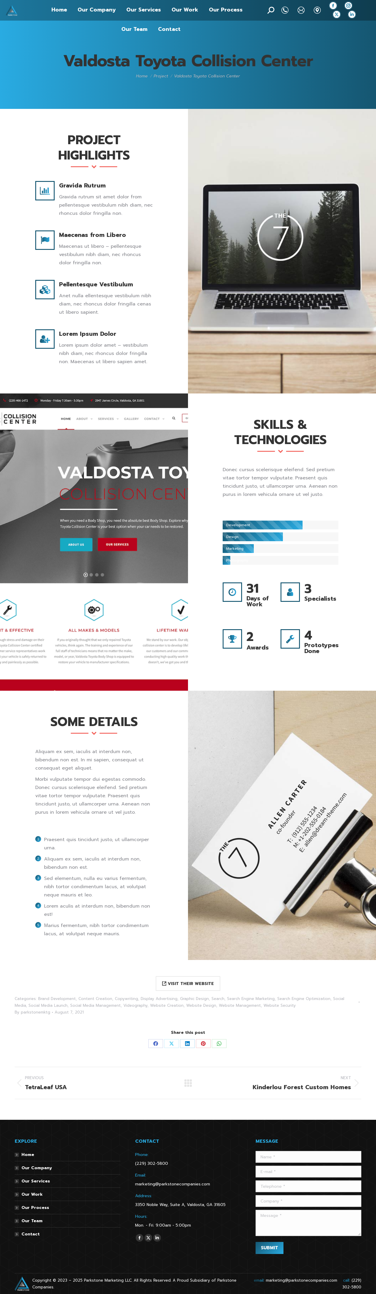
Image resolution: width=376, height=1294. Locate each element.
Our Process (35, 1208)
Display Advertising (159, 998)
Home (27, 1155)
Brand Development (57, 998)
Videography (135, 1005)
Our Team (32, 1221)
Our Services (35, 1181)
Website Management (240, 1005)
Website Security (279, 1005)
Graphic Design (194, 998)
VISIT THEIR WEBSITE (188, 984)
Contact (30, 1234)
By (32, 1012)
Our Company (36, 1168)
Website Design (201, 1005)
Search (218, 998)
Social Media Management (95, 1005)
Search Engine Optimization (303, 998)
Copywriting (126, 998)
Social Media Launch (48, 1005)
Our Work (32, 1194)
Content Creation (95, 998)
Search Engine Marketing (251, 998)
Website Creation (167, 1005)
